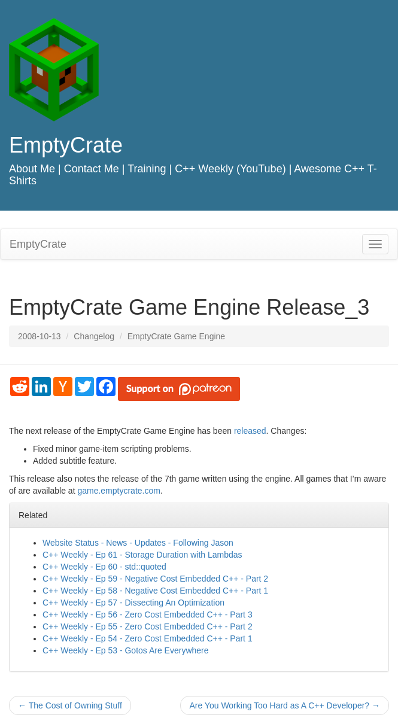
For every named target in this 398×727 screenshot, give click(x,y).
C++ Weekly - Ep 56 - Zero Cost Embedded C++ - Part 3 (147, 614)
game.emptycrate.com (118, 490)
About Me (32, 169)
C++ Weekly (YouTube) (230, 169)
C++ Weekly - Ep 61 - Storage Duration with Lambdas (142, 554)
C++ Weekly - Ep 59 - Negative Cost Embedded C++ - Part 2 (155, 578)
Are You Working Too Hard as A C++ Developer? (284, 705)
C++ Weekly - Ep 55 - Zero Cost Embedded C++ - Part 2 (147, 626)
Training (146, 169)
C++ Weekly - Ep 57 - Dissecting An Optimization (133, 602)
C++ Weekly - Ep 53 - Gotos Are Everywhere (125, 650)
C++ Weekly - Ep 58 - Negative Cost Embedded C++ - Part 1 (155, 590)
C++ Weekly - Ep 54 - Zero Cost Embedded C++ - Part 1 (147, 638)
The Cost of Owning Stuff (70, 705)
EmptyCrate (66, 145)
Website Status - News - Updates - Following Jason (137, 542)
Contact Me (91, 169)
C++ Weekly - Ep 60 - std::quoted (104, 566)
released (250, 431)
